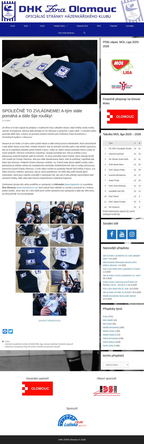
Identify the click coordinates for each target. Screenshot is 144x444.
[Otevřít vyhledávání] (84, 32)
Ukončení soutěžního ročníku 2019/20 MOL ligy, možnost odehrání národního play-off (39, 344)
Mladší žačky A (109, 331)
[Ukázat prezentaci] (50, 321)
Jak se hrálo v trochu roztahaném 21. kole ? (122, 275)
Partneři (113, 26)
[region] (122, 118)
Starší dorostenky (110, 338)
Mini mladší (108, 320)
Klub (29, 25)
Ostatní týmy (63, 25)
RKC (99, 26)
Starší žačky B (109, 346)
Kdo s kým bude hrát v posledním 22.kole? (121, 269)
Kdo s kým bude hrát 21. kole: (116, 289)
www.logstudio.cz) (73, 184)
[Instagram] (131, 234)
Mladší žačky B (109, 335)
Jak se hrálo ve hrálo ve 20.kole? (117, 292)
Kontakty (130, 26)
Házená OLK (82, 26)
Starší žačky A (109, 342)
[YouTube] (121, 234)
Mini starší (107, 324)
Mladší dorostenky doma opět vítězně (119, 296)
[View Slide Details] (122, 117)
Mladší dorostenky (111, 327)
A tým (42, 26)
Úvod (12, 26)
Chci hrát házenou (66, 33)
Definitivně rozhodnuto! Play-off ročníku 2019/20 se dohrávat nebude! (32, 347)
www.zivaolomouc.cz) (27, 187)
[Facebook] (111, 234)
